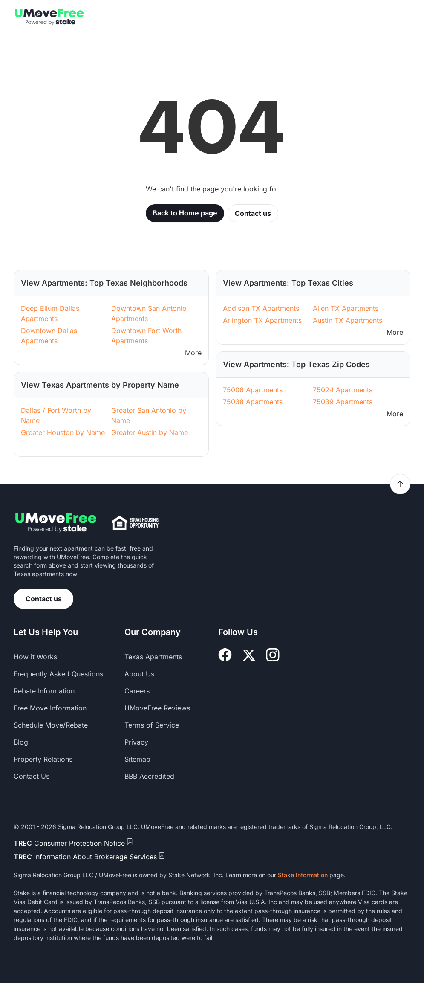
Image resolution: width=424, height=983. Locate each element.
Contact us (253, 213)
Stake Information (303, 875)
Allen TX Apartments (345, 308)
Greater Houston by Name (63, 432)
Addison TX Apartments (261, 308)
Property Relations (43, 759)
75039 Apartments (342, 401)
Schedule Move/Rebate (51, 725)
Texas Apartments (153, 656)
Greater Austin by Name (149, 432)
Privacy (136, 742)
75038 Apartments (253, 401)
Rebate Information (44, 691)
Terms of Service (151, 725)
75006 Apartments (253, 390)
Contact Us (31, 776)
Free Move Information (50, 708)
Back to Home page (185, 213)
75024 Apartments (342, 390)
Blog (21, 742)
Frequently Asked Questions (58, 674)
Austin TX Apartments (347, 320)
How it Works (35, 656)
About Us (139, 674)
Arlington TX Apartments (262, 320)
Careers (137, 691)
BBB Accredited (149, 776)
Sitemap (137, 759)
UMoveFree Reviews (157, 708)
